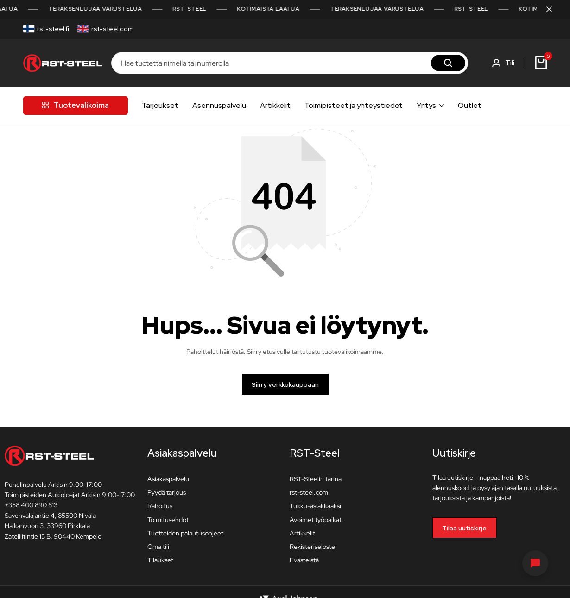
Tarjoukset (160, 105)
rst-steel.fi (53, 29)
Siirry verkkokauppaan (285, 384)
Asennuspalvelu (219, 105)
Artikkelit (275, 105)
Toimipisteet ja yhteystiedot (353, 105)
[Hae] (448, 63)
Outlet (469, 105)
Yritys (426, 105)
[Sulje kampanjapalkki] (553, 9)
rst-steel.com (112, 29)
